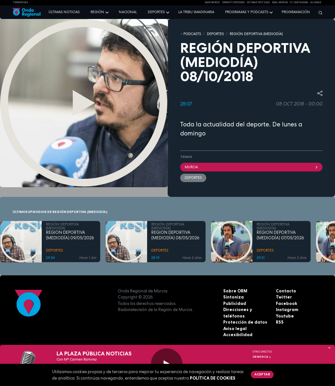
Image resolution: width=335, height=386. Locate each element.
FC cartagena (299, 2)
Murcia (251, 167)
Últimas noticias (64, 12)
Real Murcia (280, 2)
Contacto (286, 290)
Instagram (287, 309)
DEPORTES (215, 34)
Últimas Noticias (258, 2)
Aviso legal (235, 328)
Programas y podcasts (246, 12)
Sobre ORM (235, 290)
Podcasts (192, 34)
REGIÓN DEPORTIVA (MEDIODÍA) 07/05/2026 (280, 235)
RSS (280, 322)
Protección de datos (245, 322)
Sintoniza (233, 296)
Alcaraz (316, 2)
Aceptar (262, 374)
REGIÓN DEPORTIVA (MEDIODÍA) (256, 34)
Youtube (285, 315)
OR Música (261, 356)
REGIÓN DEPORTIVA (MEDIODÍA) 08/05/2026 (175, 235)
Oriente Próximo (233, 2)
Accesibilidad (237, 334)
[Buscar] (318, 12)
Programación (296, 12)
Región (97, 12)
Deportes (156, 12)
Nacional (128, 12)
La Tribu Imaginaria (196, 12)
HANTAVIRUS (212, 2)
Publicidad (234, 303)
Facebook (286, 303)
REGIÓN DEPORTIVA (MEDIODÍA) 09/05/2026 (70, 235)
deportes (193, 177)
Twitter (284, 296)
